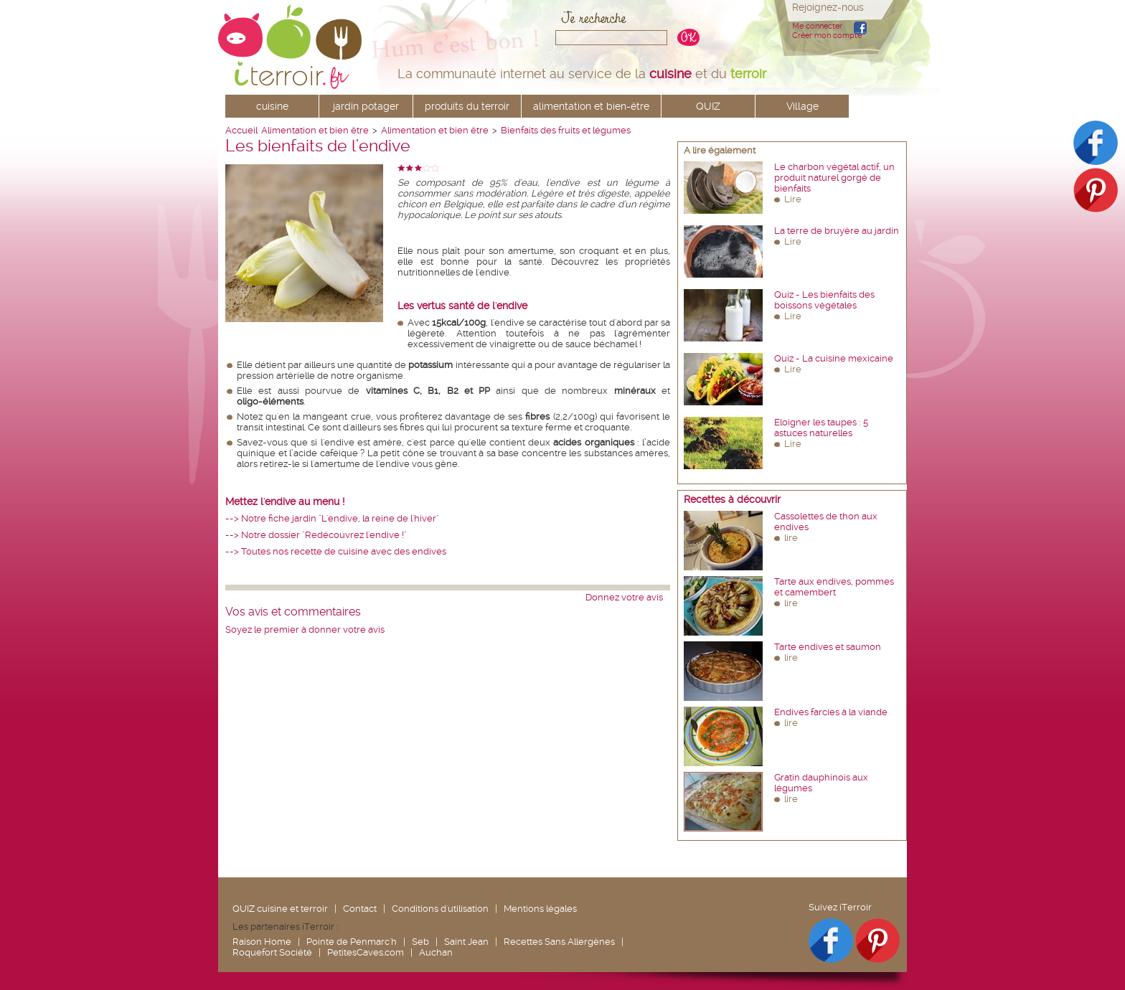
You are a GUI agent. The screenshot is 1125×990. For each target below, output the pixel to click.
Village (802, 106)
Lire (792, 199)
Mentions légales (540, 908)
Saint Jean (466, 941)
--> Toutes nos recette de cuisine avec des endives (335, 551)
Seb (420, 941)
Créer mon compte (827, 35)
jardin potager (366, 106)
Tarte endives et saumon (827, 646)
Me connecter (817, 26)
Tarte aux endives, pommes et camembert (834, 587)
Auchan (436, 952)
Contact (360, 908)
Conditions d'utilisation (440, 908)
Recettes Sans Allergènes (559, 941)
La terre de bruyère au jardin (836, 230)
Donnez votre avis (624, 597)
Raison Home (261, 941)
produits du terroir (467, 106)
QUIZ (708, 106)
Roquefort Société (272, 952)
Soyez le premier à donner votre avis (305, 629)
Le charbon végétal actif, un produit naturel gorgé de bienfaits (834, 177)
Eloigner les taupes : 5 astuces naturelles (821, 427)
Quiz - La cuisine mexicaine (833, 358)
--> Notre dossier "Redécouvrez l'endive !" (316, 534)
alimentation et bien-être (591, 106)
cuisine (272, 106)
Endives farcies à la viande (831, 712)
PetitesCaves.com (365, 952)
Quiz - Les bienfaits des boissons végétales (824, 300)
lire (791, 537)
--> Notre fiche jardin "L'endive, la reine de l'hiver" (332, 518)
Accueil (241, 130)
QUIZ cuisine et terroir (280, 908)
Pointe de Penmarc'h (351, 941)
